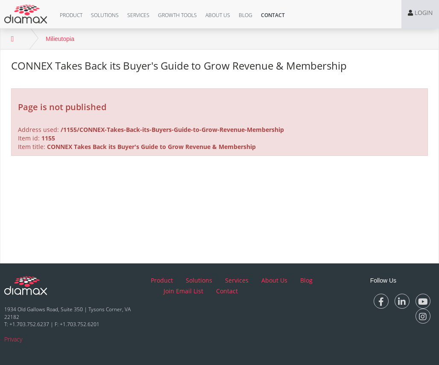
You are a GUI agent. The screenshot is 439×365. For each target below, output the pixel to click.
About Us (217, 15)
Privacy (13, 339)
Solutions (105, 15)
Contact (273, 15)
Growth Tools (177, 15)
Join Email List (183, 291)
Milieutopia (60, 38)
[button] (71, 15)
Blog (245, 15)
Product (71, 15)
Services (138, 15)
